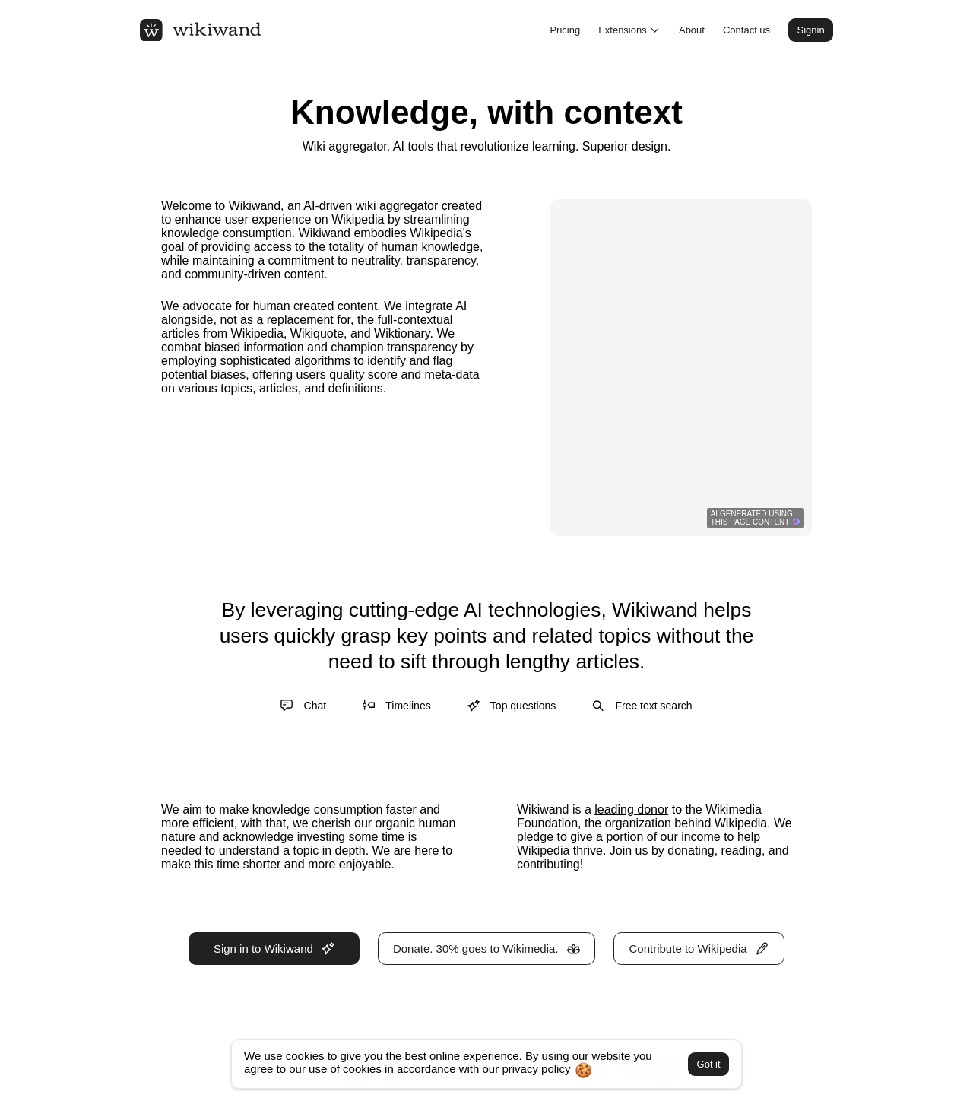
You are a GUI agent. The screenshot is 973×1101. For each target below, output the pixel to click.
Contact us (746, 30)
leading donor (631, 809)
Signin (810, 30)
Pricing (565, 30)
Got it (709, 1064)
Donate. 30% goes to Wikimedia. (486, 948)
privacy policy (536, 1068)
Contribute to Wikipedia (699, 948)
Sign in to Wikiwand (274, 948)
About (692, 30)
